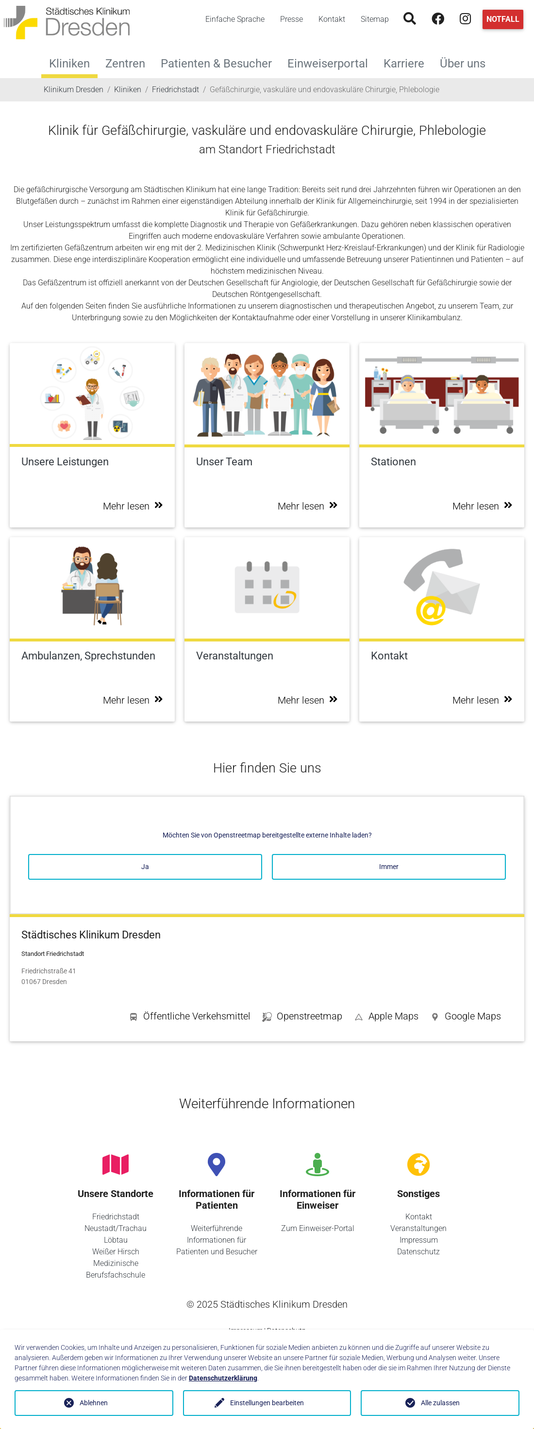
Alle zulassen (440, 1403)
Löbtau (116, 1240)
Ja (145, 867)
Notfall (502, 19)
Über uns (466, 62)
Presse (291, 19)
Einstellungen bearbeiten (267, 1403)
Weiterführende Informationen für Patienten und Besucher (216, 1240)
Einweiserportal (331, 62)
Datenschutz (418, 1251)
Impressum (419, 1240)
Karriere (408, 62)
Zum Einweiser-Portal (317, 1228)
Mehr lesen (133, 506)
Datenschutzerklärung (223, 1378)
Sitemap (375, 19)
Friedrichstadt (115, 1216)
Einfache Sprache (235, 19)
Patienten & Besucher (220, 62)
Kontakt (331, 19)
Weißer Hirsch (115, 1251)
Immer (389, 867)
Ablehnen (94, 1403)
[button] (465, 1018)
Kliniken (69, 63)
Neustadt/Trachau (115, 1228)
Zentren (129, 62)
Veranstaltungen (418, 1228)
